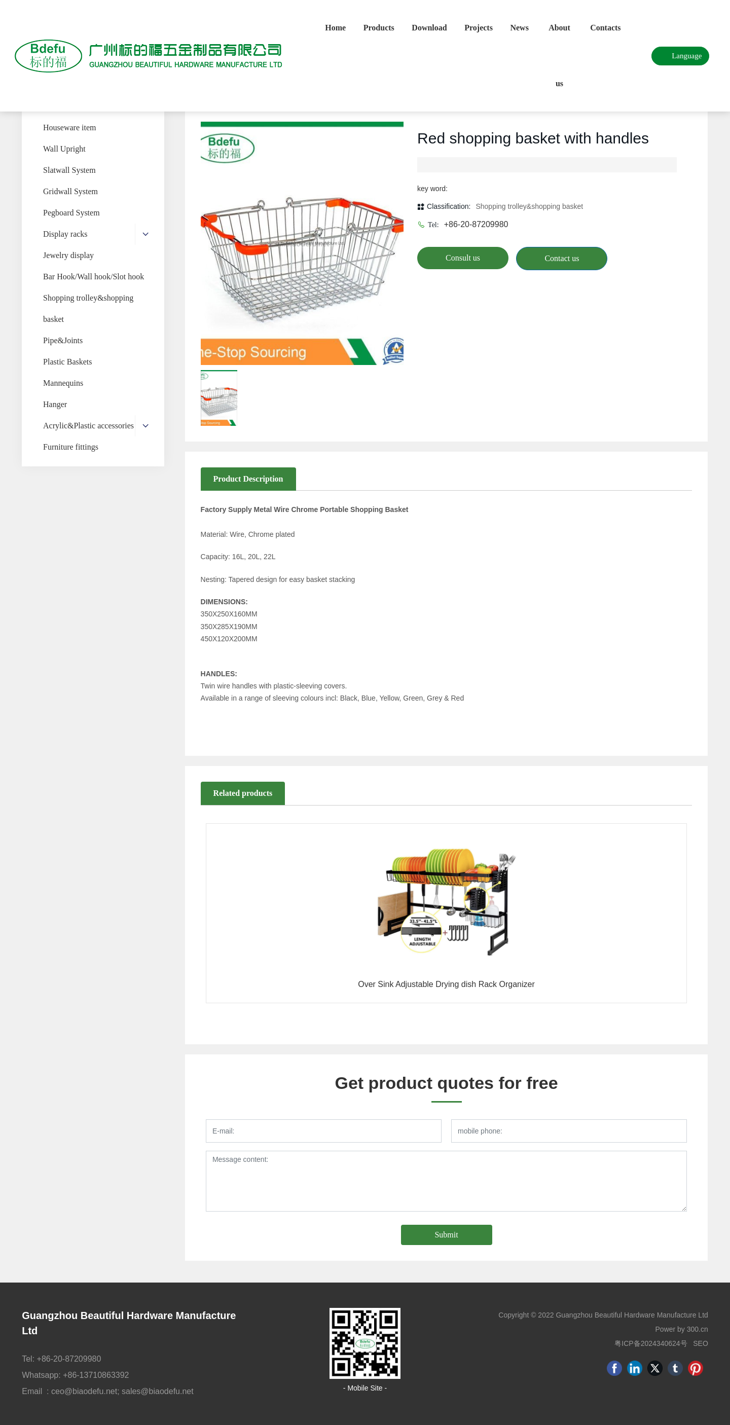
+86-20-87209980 (476, 224)
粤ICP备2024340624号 (650, 1343)
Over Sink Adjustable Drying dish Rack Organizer (446, 984)
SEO (700, 1343)
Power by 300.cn (681, 1329)
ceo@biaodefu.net (84, 1391)
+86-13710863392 (96, 1375)
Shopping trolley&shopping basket (529, 206)
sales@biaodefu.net (158, 1391)
